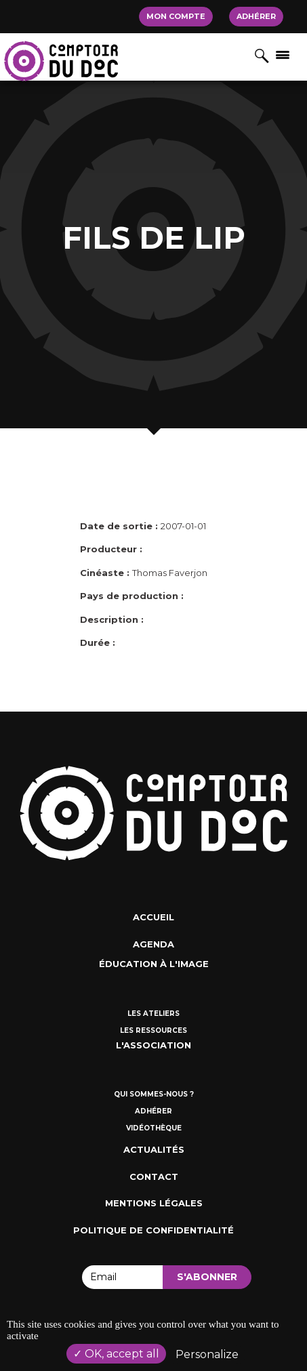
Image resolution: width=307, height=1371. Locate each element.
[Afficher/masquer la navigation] (282, 54)
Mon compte (175, 16)
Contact (153, 1176)
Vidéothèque (154, 1128)
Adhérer (256, 16)
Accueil (153, 917)
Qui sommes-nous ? (154, 1094)
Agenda (153, 944)
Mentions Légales (154, 1203)
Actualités (153, 1149)
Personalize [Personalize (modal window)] (207, 1354)
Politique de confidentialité (153, 1230)
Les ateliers (153, 1013)
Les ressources (153, 1030)
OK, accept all (116, 1353)
